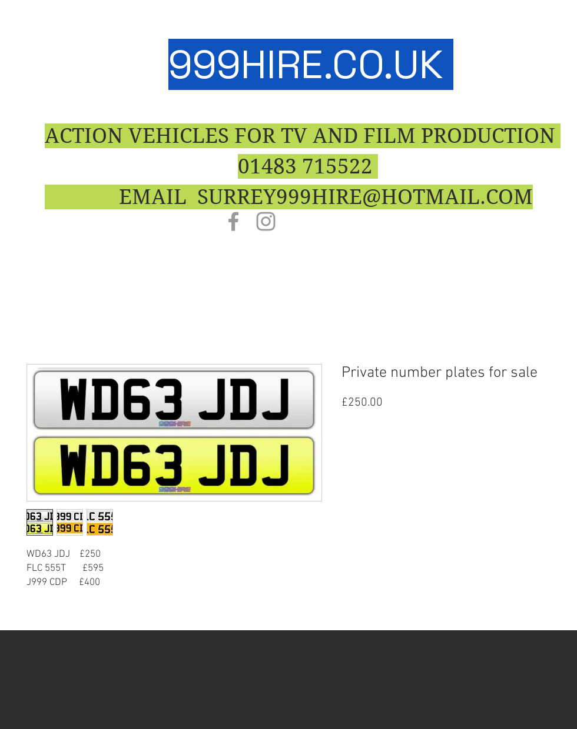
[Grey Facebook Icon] (233, 221)
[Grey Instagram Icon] (265, 221)
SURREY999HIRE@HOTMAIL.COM (365, 197)
